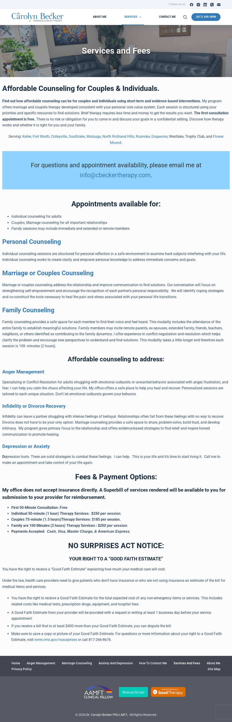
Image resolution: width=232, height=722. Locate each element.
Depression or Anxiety (26, 446)
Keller (26, 136)
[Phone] (212, 4)
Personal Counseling (31, 241)
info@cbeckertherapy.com (115, 175)
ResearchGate (133, 692)
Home (16, 663)
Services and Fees (187, 663)
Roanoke (143, 136)
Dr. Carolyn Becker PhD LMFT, (107, 715)
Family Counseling (28, 310)
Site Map (214, 669)
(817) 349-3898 (206, 16)
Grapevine (159, 136)
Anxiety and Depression (116, 663)
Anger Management (23, 372)
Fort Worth (41, 136)
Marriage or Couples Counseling (48, 273)
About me (99, 16)
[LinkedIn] (205, 4)
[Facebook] (191, 4)
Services (133, 17)
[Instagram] (198, 4)
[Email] (218, 4)
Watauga (93, 136)
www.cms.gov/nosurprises (55, 639)
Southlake (77, 136)
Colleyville (59, 136)
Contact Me (167, 16)
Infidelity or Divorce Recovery (34, 406)
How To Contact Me (153, 663)
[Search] (185, 17)
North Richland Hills (118, 136)
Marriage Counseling (77, 663)
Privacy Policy (22, 669)
